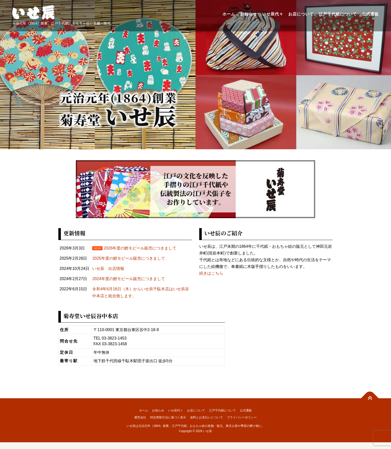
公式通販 (370, 14)
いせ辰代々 (272, 14)
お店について (300, 14)
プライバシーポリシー (242, 417)
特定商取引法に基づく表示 (168, 417)
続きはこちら (211, 273)
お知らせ (248, 14)
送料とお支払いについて (206, 417)
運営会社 (140, 417)
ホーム (228, 14)
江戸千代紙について (337, 14)
